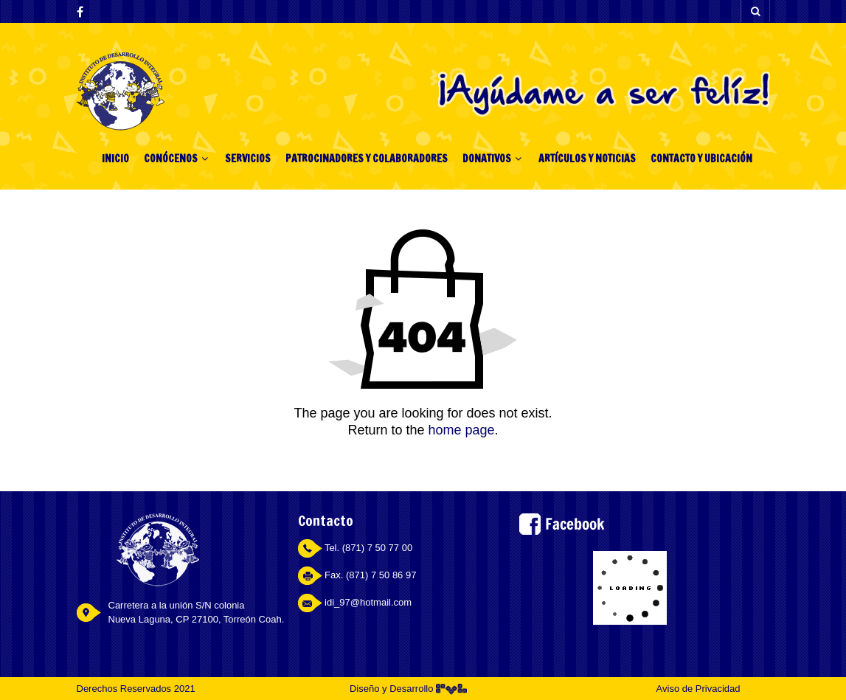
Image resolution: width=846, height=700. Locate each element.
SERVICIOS (248, 158)
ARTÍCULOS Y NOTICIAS (587, 158)
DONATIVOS (486, 158)
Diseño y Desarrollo (408, 688)
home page (461, 430)
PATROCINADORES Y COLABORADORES (366, 158)
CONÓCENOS (171, 158)
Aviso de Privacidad (698, 688)
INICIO (115, 158)
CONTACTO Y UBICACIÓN (701, 158)
